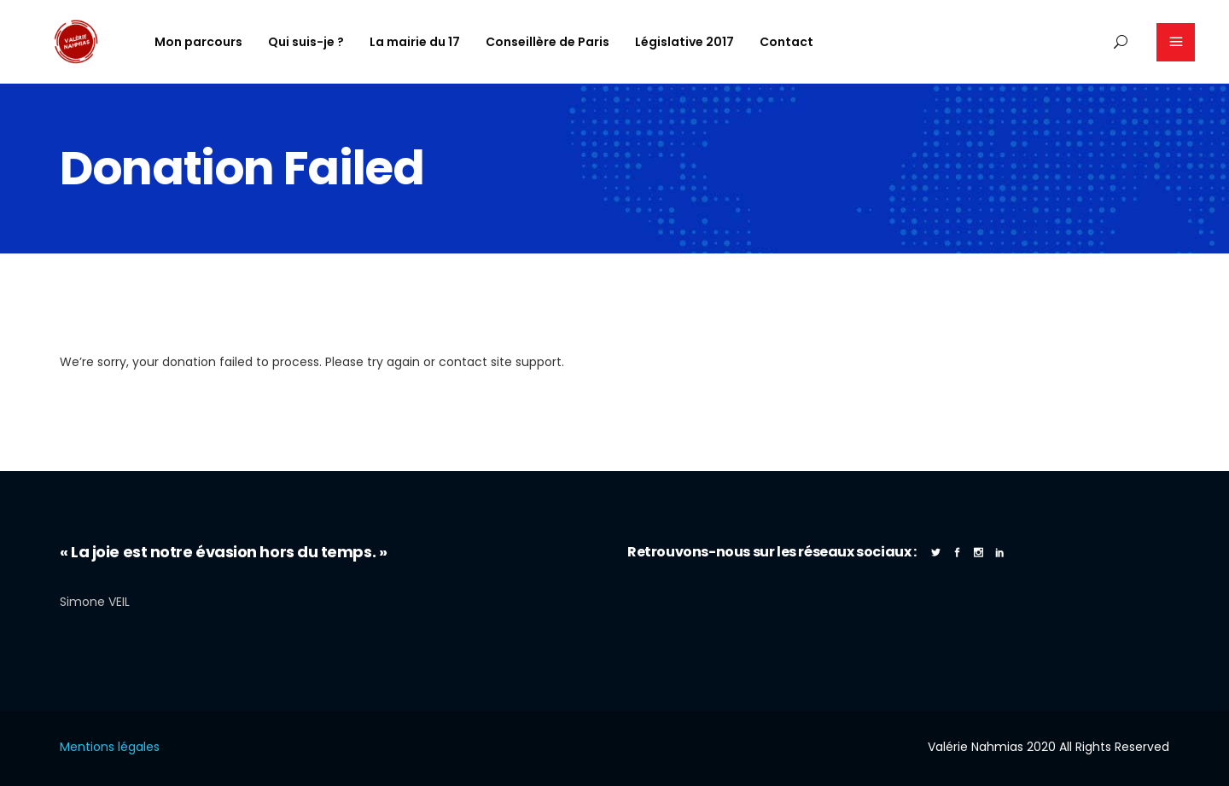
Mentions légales (110, 746)
